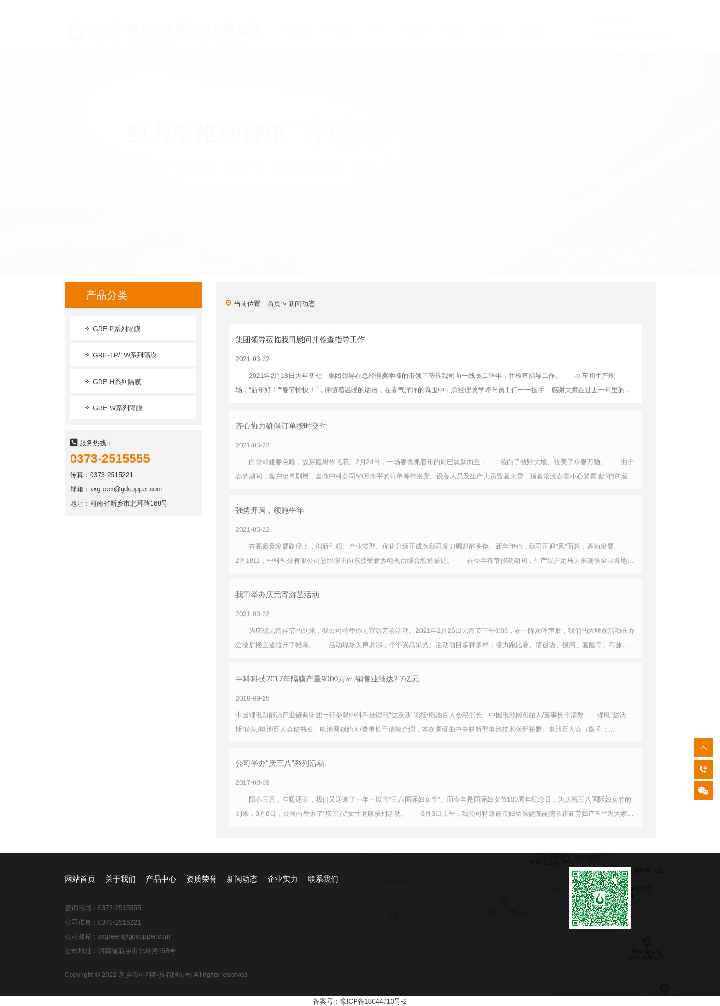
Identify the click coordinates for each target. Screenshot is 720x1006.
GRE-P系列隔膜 (112, 329)
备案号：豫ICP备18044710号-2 (359, 1001)
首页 (274, 304)
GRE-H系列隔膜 (112, 382)
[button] (328, 258)
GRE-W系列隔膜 (112, 408)
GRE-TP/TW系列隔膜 (120, 356)
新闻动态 (301, 304)
